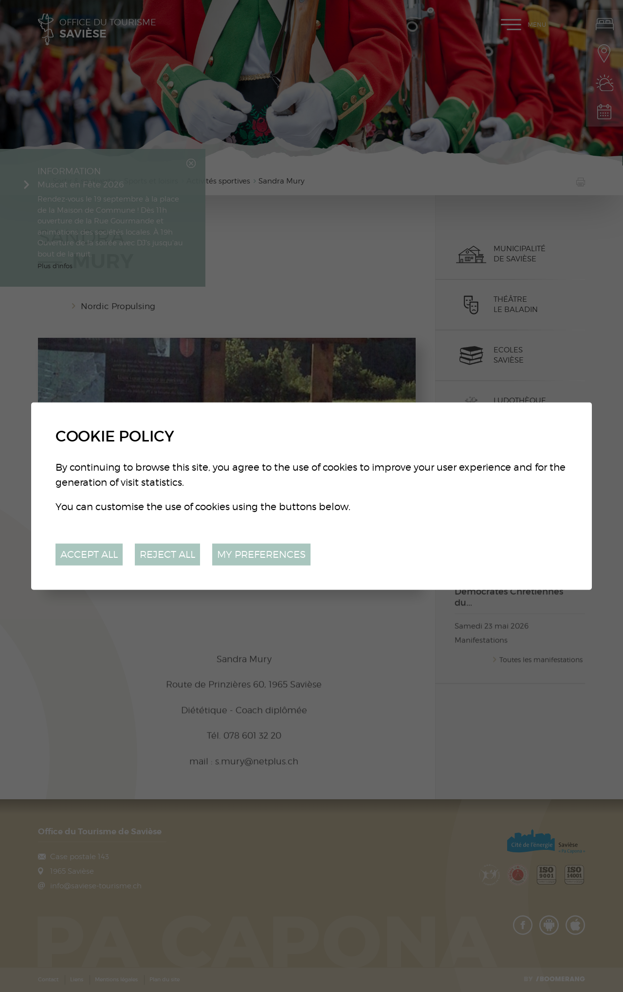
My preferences (261, 554)
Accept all (89, 554)
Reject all (167, 554)
